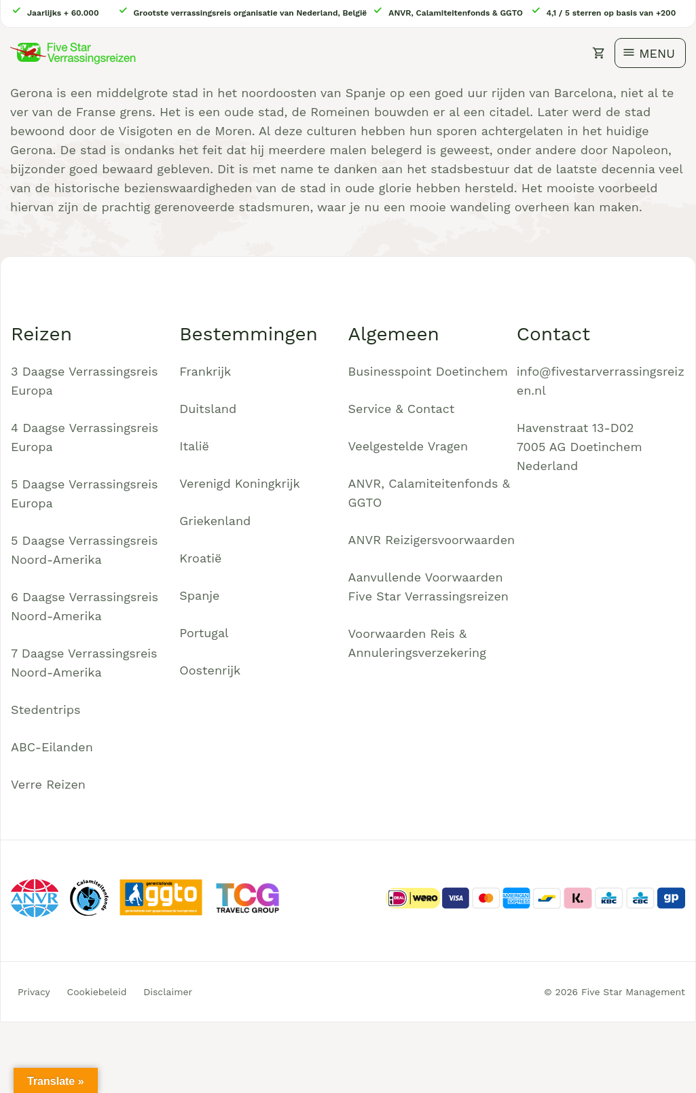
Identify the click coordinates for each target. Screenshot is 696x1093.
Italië (194, 446)
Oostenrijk (209, 670)
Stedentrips (46, 709)
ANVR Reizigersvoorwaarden (431, 540)
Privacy (34, 991)
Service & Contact (401, 408)
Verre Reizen (48, 784)
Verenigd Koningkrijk (239, 483)
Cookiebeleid (97, 991)
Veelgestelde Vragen (408, 446)
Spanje (199, 595)
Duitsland (207, 408)
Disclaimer (167, 991)
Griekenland (215, 521)
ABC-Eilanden (52, 747)
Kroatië (200, 558)
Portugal (203, 633)
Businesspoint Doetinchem (428, 371)
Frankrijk (205, 371)
